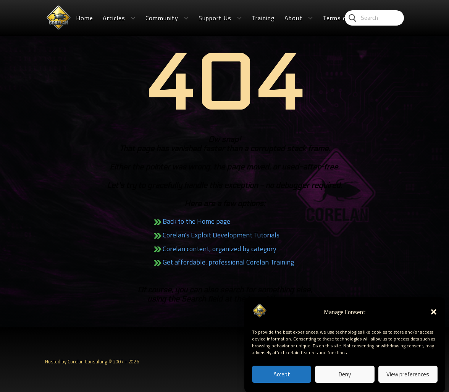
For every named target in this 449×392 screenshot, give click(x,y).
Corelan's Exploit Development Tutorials (221, 235)
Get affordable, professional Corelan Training (228, 262)
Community (161, 18)
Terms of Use (343, 18)
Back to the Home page (196, 221)
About (293, 18)
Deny (345, 378)
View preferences (407, 378)
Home (84, 18)
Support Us (215, 18)
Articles (114, 18)
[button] (434, 316)
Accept (281, 378)
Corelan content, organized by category (219, 249)
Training (263, 18)
